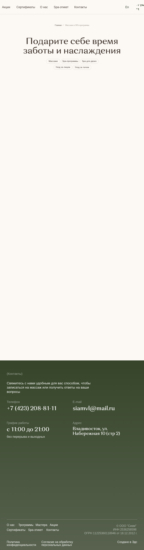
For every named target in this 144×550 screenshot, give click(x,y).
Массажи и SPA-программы (77, 25)
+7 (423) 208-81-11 (31, 409)
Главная (58, 25)
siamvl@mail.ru (94, 409)
